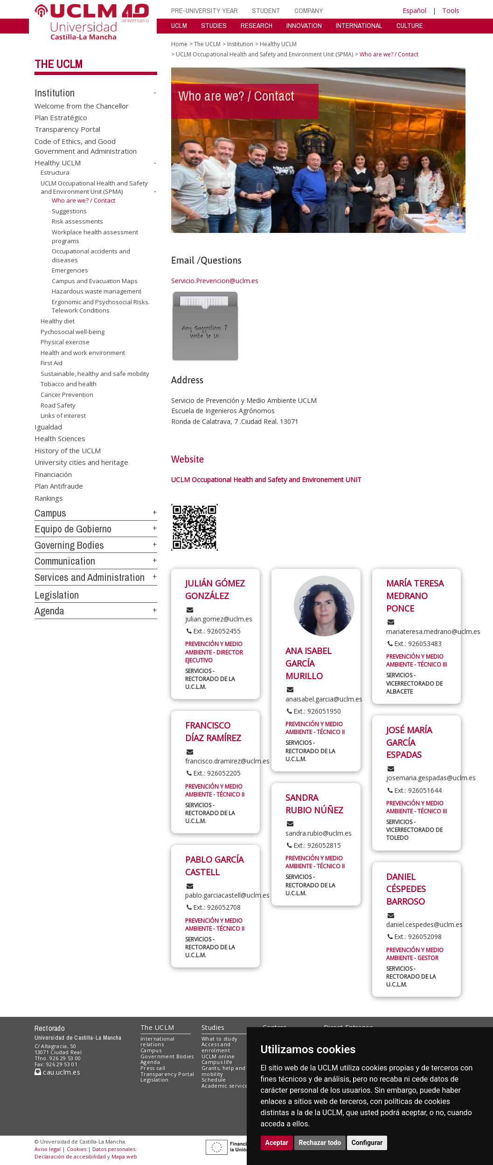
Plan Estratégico (61, 117)
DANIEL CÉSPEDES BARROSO (406, 889)
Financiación (53, 473)
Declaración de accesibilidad (70, 1156)
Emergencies (70, 270)
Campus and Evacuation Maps (95, 281)
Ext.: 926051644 (414, 790)
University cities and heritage (81, 462)
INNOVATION (304, 25)
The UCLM (59, 63)
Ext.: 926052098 (414, 936)
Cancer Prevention (67, 394)
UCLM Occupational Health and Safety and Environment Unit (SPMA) (94, 187)
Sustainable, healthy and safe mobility (95, 373)
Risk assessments (77, 221)
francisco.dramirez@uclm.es (227, 757)
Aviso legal (48, 1148)
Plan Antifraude (59, 486)
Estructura (55, 172)
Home (179, 44)
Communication (65, 561)
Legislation (57, 595)
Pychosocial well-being (72, 331)
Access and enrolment (215, 1047)
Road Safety (58, 405)
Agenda (49, 611)
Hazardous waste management (96, 291)
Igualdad (48, 426)
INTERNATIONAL (359, 25)
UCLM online (218, 1056)
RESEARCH (256, 25)
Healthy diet (58, 321)
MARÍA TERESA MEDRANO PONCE (415, 595)
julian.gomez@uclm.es (218, 614)
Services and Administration (90, 577)
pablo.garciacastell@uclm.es (227, 891)
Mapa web (124, 1156)
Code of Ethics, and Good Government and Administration (86, 145)
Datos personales (113, 1148)
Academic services (226, 1085)
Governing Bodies (69, 545)
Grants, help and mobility (223, 1070)
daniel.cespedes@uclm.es (424, 920)
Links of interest (63, 415)
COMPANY (308, 10)
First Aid (51, 363)
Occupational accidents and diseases (91, 255)
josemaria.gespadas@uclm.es (431, 773)
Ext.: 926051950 (313, 711)
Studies (213, 1027)
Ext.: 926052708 (213, 907)
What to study (219, 1038)
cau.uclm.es (57, 1072)
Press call (152, 1067)
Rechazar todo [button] (320, 1142)
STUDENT (266, 10)
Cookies (76, 1148)
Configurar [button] (367, 1142)
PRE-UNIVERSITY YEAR (204, 10)
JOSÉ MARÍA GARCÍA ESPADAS (409, 742)
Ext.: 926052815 (313, 845)
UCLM (179, 25)
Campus (50, 513)
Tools (450, 10)
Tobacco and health (69, 384)
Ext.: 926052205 (213, 773)
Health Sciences (60, 438)
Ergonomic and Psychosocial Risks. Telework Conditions (101, 306)
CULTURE (409, 25)
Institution (55, 93)
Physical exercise (65, 342)
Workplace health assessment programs (95, 236)
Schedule (213, 1079)
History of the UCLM (68, 450)
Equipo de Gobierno (73, 529)
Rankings (49, 497)
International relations (157, 1041)
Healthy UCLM (58, 162)
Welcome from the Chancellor (82, 105)
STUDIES (214, 25)
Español (414, 10)
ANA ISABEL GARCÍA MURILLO (308, 663)
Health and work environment (83, 352)
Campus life (217, 1061)
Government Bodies (167, 1056)
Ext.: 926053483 (414, 643)
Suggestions (69, 211)
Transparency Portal (67, 129)
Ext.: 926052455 (213, 631)
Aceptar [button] (277, 1142)
